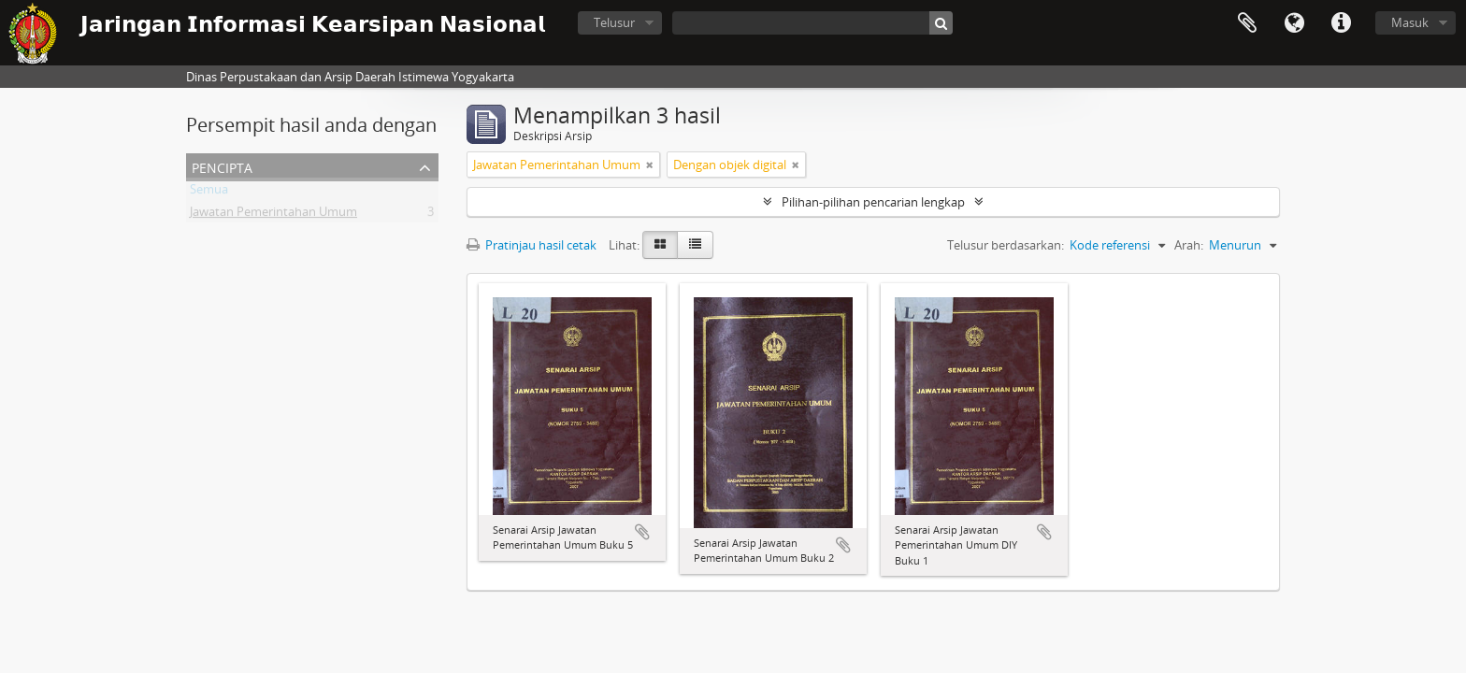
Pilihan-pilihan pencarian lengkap (873, 201)
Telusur (614, 22)
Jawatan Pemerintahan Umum (273, 215)
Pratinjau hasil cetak (531, 244)
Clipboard (1247, 23)
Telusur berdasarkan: (1005, 244)
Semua (209, 192)
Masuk (1410, 22)
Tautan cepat (1340, 23)
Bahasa (1294, 23)
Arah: (1188, 244)
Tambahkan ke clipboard (642, 532)
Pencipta (222, 166)
